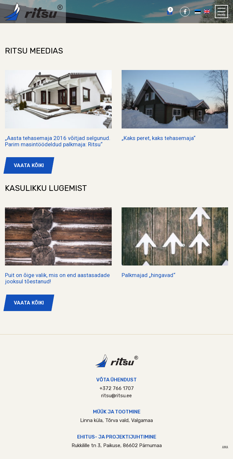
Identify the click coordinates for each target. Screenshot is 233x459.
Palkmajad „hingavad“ (148, 275)
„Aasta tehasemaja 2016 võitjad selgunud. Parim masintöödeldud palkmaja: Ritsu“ (57, 141)
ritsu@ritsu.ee (116, 396)
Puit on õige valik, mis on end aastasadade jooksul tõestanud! (57, 278)
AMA (225, 447)
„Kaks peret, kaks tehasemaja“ (158, 138)
